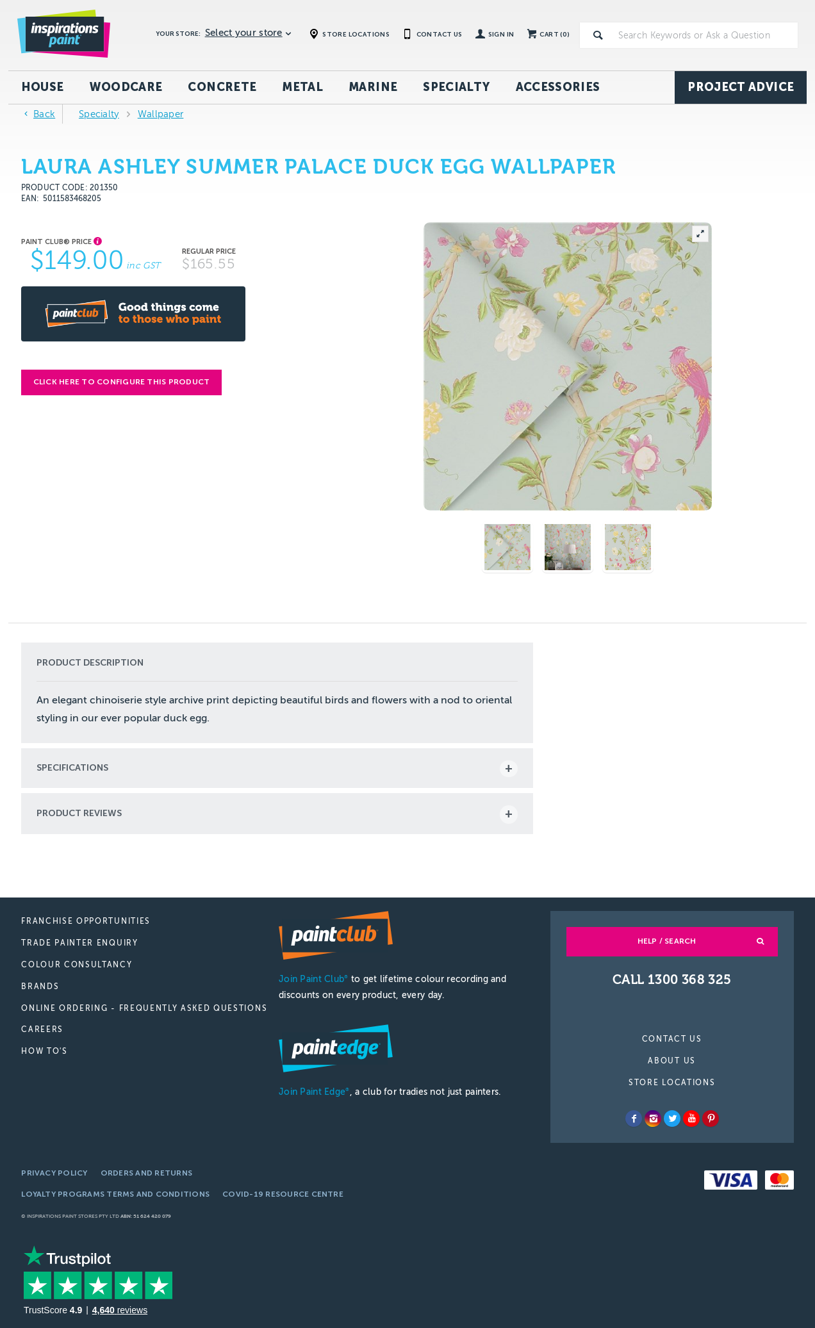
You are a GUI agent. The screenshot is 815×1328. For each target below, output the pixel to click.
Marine (373, 87)
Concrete (222, 87)
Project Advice (740, 87)
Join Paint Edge (314, 1092)
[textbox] (705, 35)
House (42, 87)
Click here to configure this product (121, 381)
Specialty (456, 87)
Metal (302, 87)
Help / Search (667, 941)
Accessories (558, 87)
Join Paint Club (313, 979)
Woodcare (126, 87)
